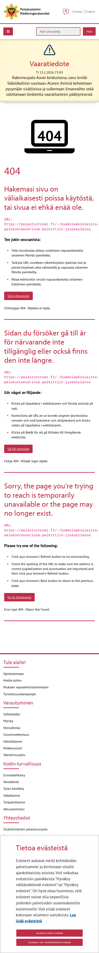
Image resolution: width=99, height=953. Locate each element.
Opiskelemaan (13, 674)
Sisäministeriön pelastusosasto (25, 829)
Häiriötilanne (12, 741)
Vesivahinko (11, 728)
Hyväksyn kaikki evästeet (49, 933)
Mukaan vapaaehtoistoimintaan (25, 687)
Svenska (77, 11)
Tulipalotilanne (14, 802)
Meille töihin (12, 680)
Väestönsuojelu (14, 755)
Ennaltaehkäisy (14, 775)
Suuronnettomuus (16, 734)
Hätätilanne (11, 795)
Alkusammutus (14, 809)
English (90, 11)
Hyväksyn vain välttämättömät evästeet (49, 942)
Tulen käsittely (13, 788)
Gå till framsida (18, 449)
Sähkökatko (11, 714)
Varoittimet (11, 782)
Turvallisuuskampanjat (19, 694)
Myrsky (8, 721)
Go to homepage (19, 597)
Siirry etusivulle (18, 296)
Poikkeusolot (12, 748)
